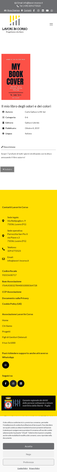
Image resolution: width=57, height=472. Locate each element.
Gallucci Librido (32, 122)
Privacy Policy (34, 468)
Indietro (7, 169)
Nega (28, 454)
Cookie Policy (22, 468)
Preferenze (28, 462)
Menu (51, 24)
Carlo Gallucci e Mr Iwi (35, 112)
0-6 (26, 117)
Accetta (28, 446)
